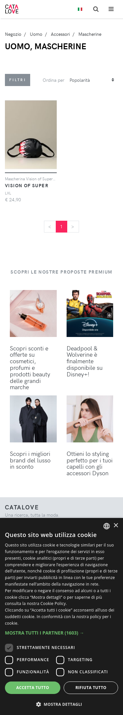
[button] (61, 632)
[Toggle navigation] (111, 9)
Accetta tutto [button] (32, 687)
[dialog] (61, 616)
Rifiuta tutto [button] (91, 687)
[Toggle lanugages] (80, 9)
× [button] (115, 525)
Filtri (17, 79)
